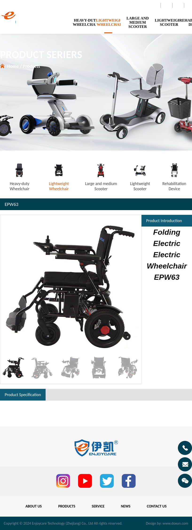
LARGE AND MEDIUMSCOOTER (137, 22)
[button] (136, 285)
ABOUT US (33, 506)
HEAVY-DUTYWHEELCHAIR (84, 22)
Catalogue (152, 5)
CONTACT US (157, 506)
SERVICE (98, 506)
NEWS (125, 506)
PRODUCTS (66, 506)
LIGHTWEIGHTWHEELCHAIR (108, 22)
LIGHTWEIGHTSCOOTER (167, 22)
